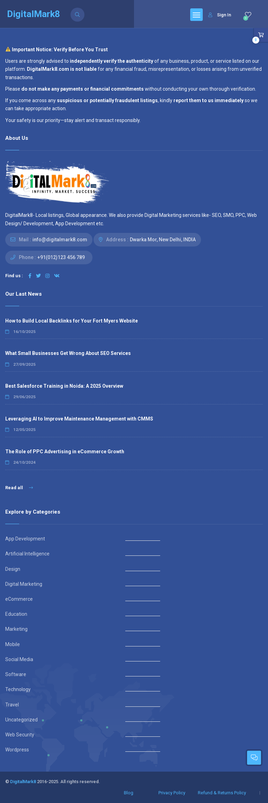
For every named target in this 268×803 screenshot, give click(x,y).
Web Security (19, 734)
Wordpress (17, 749)
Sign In (219, 14)
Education (16, 614)
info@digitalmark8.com (59, 239)
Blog (128, 792)
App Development (25, 538)
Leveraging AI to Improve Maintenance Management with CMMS (79, 419)
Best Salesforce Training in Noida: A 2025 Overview (64, 386)
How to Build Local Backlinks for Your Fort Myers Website (71, 321)
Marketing (16, 629)
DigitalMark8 (23, 781)
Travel (12, 704)
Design (12, 569)
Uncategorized (21, 719)
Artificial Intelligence (27, 553)
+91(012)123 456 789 (61, 257)
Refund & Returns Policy (222, 792)
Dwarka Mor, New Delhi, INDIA (163, 239)
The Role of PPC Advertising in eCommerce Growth (64, 451)
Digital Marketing (23, 584)
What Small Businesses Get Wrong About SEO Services (68, 353)
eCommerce (19, 599)
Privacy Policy (171, 792)
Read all (19, 487)
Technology (18, 689)
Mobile (12, 644)
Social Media (19, 659)
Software (15, 674)
